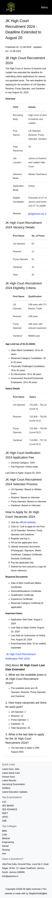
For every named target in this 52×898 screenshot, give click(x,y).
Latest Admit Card (11, 773)
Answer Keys (8, 777)
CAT (4, 802)
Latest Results (9, 780)
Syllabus (6, 788)
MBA (4, 831)
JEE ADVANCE (9, 809)
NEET (5, 813)
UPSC (5, 817)
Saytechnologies (38, 893)
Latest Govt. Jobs (10, 769)
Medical (6, 838)
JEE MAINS (8, 805)
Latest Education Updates (14, 792)
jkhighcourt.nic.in (37, 213)
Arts (4, 853)
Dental (5, 846)
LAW (4, 834)
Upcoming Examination (13, 784)
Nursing (6, 850)
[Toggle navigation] (44, 7)
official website (27, 522)
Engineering (8, 842)
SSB (4, 821)
